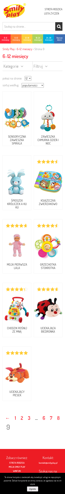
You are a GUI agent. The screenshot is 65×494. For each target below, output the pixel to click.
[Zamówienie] (33, 85)
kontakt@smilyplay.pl (48, 462)
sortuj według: (11, 85)
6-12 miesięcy (24, 49)
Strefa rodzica (53, 9)
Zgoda (32, 489)
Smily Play (9, 49)
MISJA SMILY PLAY (17, 467)
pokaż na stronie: (12, 78)
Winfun (17, 471)
